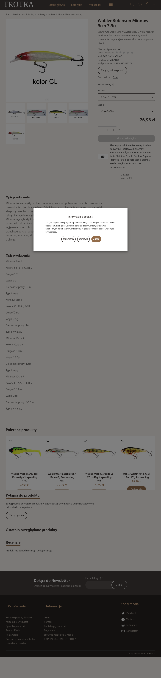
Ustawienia (68, 239)
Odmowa (83, 239)
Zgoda (96, 239)
